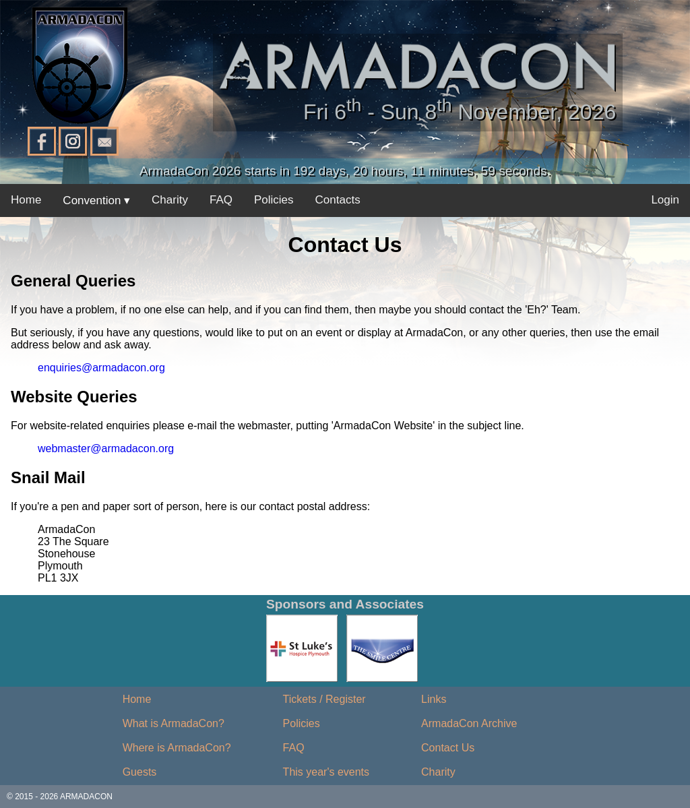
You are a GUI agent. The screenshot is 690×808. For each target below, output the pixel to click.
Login (665, 199)
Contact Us (447, 747)
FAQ (221, 199)
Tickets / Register (324, 699)
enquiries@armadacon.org (101, 367)
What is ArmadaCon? (173, 723)
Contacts (337, 199)
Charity (170, 199)
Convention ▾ (96, 200)
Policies (274, 199)
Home (26, 199)
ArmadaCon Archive (469, 723)
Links (433, 699)
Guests (140, 772)
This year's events (326, 772)
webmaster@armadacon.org (106, 448)
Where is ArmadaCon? (177, 747)
